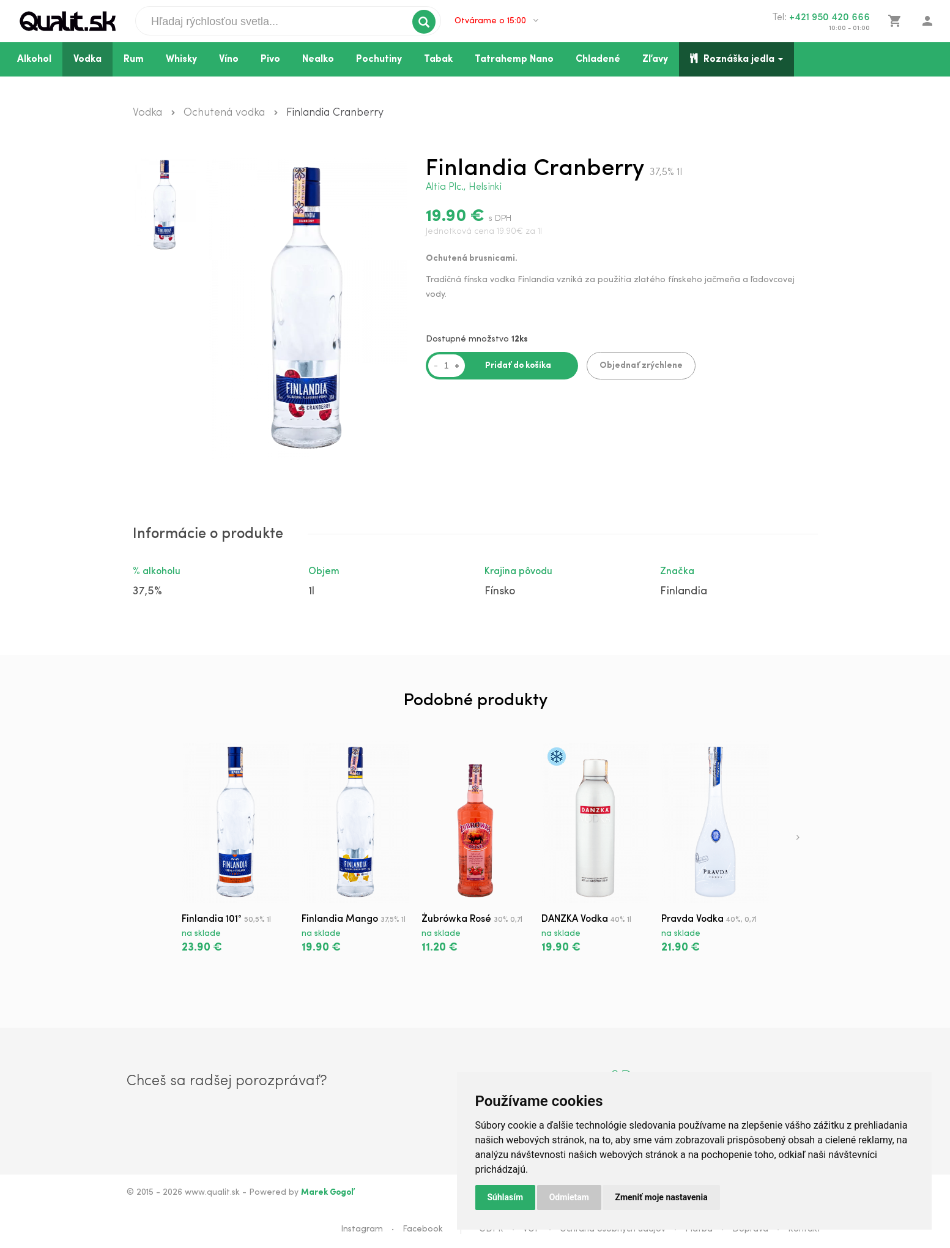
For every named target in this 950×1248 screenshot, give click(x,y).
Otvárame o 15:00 (496, 21)
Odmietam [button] (569, 1197)
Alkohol (34, 59)
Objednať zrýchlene (641, 365)
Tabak (438, 59)
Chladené (598, 59)
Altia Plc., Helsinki (464, 187)
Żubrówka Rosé (456, 919)
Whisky (181, 59)
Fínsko (499, 591)
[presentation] (798, 838)
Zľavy (655, 59)
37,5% (147, 591)
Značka (677, 572)
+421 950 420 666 (829, 18)
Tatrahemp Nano (514, 59)
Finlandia (683, 591)
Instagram (362, 1229)
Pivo (270, 59)
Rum (134, 59)
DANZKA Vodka (574, 919)
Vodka (87, 59)
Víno (229, 59)
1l (311, 591)
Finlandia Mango (340, 919)
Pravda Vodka (692, 919)
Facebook (423, 1229)
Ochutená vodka (224, 113)
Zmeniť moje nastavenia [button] (661, 1197)
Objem (324, 572)
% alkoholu (156, 572)
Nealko (318, 59)
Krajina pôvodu (518, 572)
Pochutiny (379, 59)
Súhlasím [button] (506, 1197)
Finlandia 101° (212, 919)
